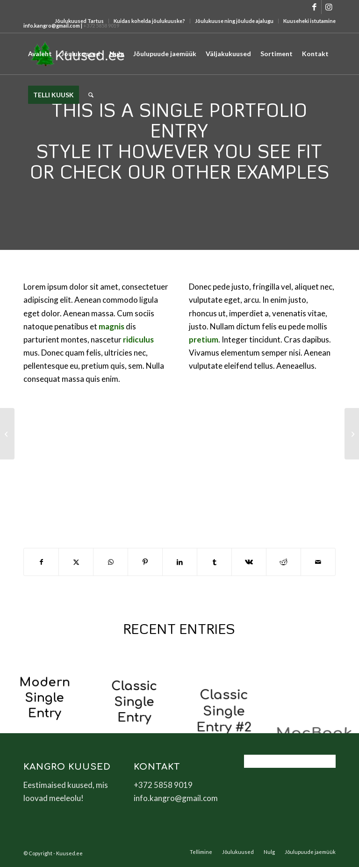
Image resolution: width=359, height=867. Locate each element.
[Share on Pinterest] (145, 562)
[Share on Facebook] (41, 562)
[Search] (91, 95)
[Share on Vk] (249, 562)
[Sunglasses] (352, 433)
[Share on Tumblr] (214, 562)
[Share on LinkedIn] (180, 562)
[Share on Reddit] (283, 562)
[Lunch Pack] (7, 433)
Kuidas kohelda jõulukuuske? (149, 21)
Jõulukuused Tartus (79, 21)
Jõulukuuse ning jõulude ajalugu (234, 21)
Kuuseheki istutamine (309, 21)
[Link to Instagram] (329, 7)
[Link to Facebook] (314, 7)
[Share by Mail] (318, 562)
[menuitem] (79, 21)
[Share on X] (76, 562)
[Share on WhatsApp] (110, 562)
